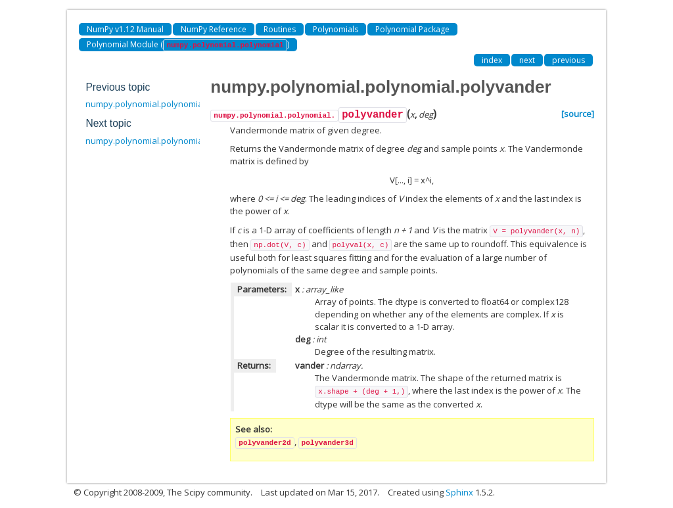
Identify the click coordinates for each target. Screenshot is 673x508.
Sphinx (459, 492)
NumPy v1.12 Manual (125, 29)
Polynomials (335, 29)
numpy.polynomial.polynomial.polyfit (158, 104)
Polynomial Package (412, 29)
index (492, 60)
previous (568, 60)
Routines (280, 29)
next (527, 60)
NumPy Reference (213, 29)
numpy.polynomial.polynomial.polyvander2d (174, 141)
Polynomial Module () (188, 45)
